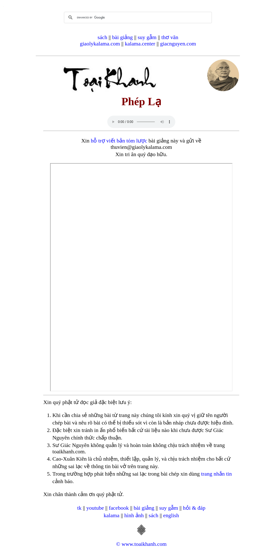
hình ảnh (134, 515)
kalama (111, 515)
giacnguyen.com (178, 44)
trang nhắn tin (216, 474)
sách (102, 37)
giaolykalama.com (100, 44)
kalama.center (140, 44)
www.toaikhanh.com (144, 544)
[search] (137, 17)
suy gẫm (147, 37)
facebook (119, 508)
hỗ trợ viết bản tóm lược (119, 141)
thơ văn (169, 37)
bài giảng (122, 37)
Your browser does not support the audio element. (141, 122)
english (171, 515)
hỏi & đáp (194, 508)
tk (79, 508)
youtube (95, 508)
